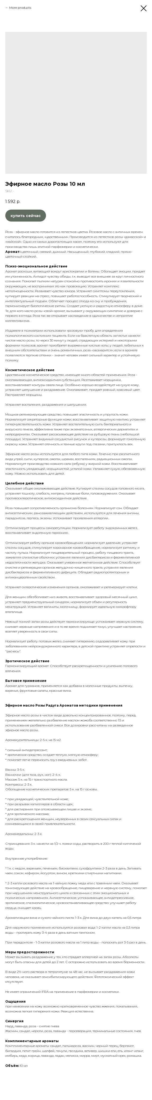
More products (20, 8)
